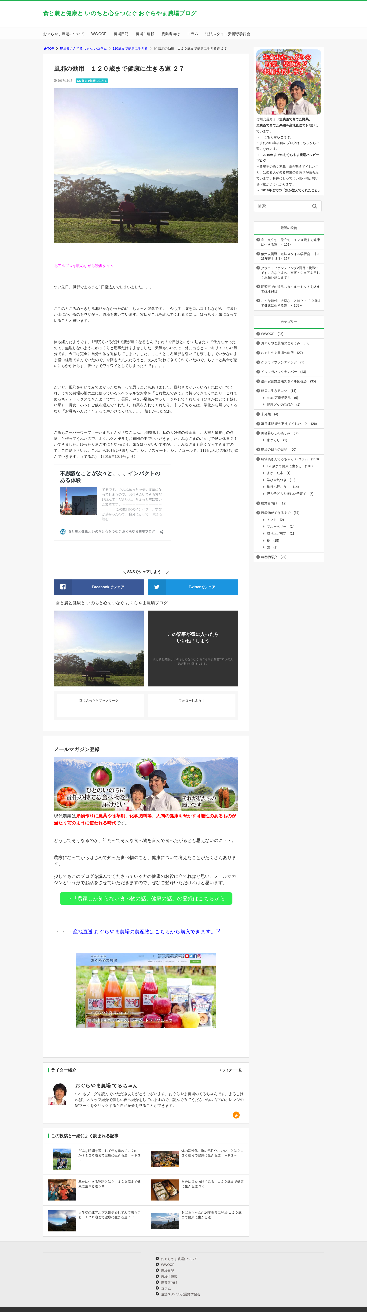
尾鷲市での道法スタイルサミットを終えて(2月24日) (290, 289)
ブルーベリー (276, 526)
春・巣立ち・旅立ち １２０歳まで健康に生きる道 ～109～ (290, 242)
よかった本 (275, 473)
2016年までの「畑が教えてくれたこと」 (291, 190)
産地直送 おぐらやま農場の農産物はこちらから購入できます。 (144, 929)
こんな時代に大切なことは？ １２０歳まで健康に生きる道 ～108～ (291, 303)
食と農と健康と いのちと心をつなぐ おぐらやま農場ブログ (120, 13)
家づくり (273, 440)
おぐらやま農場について (63, 34)
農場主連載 (145, 34)
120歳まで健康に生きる (130, 48)
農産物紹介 (269, 557)
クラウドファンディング (279, 362)
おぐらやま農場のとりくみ (280, 343)
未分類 (266, 414)
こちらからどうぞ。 (278, 137)
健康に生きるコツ (274, 391)
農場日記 (121, 34)
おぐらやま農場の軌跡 (277, 353)
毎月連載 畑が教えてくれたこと (284, 424)
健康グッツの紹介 (280, 404)
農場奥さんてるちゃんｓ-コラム (83, 48)
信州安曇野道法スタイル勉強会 (284, 381)
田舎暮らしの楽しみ (275, 433)
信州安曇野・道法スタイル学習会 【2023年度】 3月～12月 (290, 256)
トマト (272, 520)
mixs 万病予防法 (279, 398)
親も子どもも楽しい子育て (286, 494)
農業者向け (170, 34)
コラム (192, 34)
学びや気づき (276, 480)
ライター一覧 (232, 1068)
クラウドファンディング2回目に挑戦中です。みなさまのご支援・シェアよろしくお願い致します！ (290, 272)
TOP (48, 48)
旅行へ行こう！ (278, 487)
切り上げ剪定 (276, 533)
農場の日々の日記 (274, 449)
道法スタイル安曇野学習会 (227, 34)
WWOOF (98, 34)
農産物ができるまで (275, 513)
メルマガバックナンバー (279, 372)
